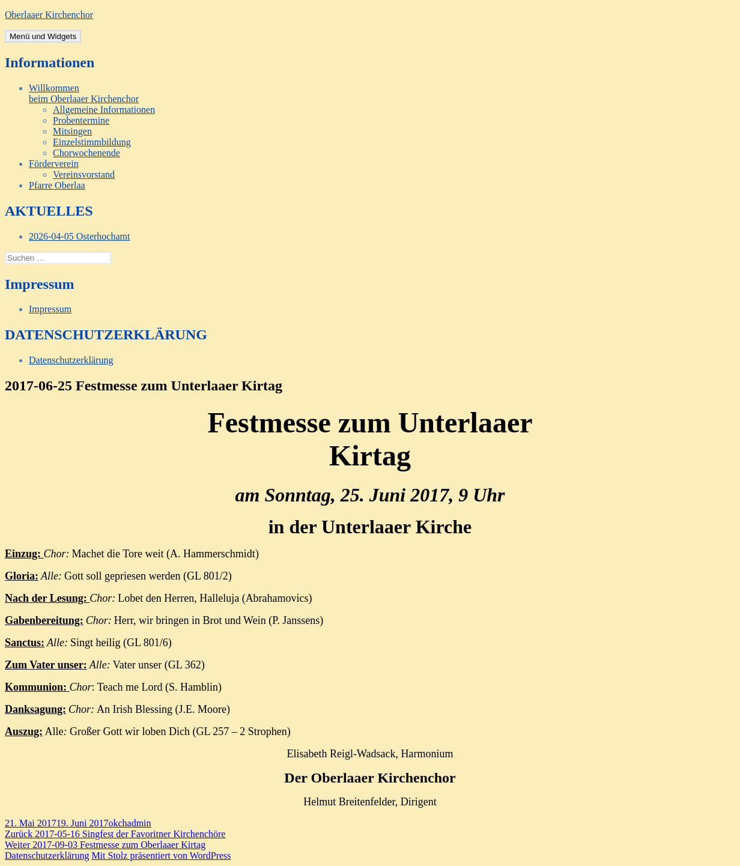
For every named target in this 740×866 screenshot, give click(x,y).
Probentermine (81, 120)
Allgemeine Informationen (104, 109)
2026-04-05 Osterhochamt (79, 236)
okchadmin (129, 823)
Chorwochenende (86, 153)
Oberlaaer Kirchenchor (49, 15)
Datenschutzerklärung (71, 360)
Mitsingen (72, 131)
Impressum (50, 309)
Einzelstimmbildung (92, 142)
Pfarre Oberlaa (57, 185)
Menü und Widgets (43, 36)
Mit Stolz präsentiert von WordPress (161, 855)
